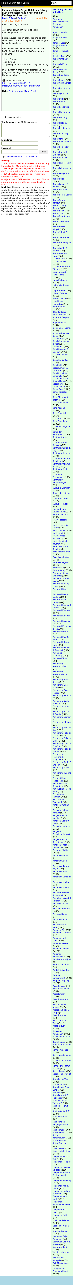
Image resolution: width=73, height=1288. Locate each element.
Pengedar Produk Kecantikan (61, 840)
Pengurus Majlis (60, 850)
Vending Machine (61, 1252)
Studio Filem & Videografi (60, 1101)
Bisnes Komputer (60, 146)
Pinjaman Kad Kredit (59, 939)
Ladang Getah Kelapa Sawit (59, 510)
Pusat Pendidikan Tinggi (61, 1011)
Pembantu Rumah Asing (61, 579)
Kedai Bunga (58, 338)
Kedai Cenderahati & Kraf (61, 342)
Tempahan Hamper (61, 1161)
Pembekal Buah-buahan (60, 595)
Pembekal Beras (60, 589)
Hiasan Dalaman (60, 293)
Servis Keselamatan (62, 1055)
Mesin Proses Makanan (59, 537)
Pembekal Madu (60, 631)
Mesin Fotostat (60, 519)
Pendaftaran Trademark (58, 800)
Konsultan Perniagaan (58, 25)
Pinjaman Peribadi (61, 948)
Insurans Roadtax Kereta (61, 334)
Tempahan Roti (60, 1215)
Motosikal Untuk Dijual (60, 547)
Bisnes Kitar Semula (62, 141)
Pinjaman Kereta (60, 943)
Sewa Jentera (59, 1084)
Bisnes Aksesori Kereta (60, 70)
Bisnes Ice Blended (61, 128)
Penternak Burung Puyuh (61, 867)
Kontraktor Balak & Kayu (62, 449)
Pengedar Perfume (61, 826)
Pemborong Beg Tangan (60, 691)
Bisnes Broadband (61, 74)
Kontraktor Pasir (60, 469)
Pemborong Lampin (62, 716)
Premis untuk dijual (62, 959)
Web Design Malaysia (58, 1259)
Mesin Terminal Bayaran (60, 542)
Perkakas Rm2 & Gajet (60, 926)
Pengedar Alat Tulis (62, 804)
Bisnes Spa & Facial (62, 216)
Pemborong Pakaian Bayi (62, 728)
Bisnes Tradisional (61, 237)
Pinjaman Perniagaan (58, 955)
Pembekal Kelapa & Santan (62, 606)
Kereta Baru (58, 389)
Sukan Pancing (60, 1143)
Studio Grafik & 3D (61, 1111)
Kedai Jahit (58, 365)
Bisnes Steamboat (61, 221)
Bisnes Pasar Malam (62, 162)
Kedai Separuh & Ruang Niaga (61, 379)
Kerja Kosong (59, 407)
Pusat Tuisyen (59, 1025)
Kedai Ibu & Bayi (60, 359)
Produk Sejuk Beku (61, 970)
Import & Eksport (61, 317)
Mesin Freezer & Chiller (60, 526)
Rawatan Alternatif (61, 1036)
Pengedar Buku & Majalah (61, 816)
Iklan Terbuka (59, 306)
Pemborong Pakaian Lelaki (62, 739)
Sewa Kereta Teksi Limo (61, 1088)
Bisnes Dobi (58, 98)
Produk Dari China (61, 964)
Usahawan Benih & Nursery (62, 1243)
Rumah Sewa (59, 1041)
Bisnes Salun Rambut (59, 201)
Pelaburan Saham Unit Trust (61, 574)
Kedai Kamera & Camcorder (60, 369)
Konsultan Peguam (61, 426)
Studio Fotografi (60, 1105)
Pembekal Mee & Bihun (61, 638)
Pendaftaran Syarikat (58, 795)
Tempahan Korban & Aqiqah (61, 1192)
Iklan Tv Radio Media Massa (59, 313)
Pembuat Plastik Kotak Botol (60, 784)
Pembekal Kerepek (61, 610)
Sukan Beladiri (59, 1132)
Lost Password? (32, 156)
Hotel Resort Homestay (58, 302)
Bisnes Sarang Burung (59, 206)
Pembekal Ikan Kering (60, 601)
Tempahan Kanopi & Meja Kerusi (61, 1173)
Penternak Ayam (16, 91)
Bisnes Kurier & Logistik (60, 153)
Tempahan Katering (62, 1180)
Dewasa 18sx (59, 258)
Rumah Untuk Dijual (62, 1044)
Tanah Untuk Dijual (62, 1151)
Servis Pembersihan (62, 1060)
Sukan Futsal (59, 1140)
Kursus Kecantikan (61, 493)
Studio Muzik (59, 1129)
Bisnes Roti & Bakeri (62, 194)
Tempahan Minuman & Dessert (62, 1203)
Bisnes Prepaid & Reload (61, 185)
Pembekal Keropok (61, 615)
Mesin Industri (59, 530)
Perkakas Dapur (60, 914)
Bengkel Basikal (60, 37)
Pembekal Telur (60, 658)
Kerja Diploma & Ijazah (60, 398)
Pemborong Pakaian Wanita (62, 750)
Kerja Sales (58, 418)
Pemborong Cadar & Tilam (61, 702)
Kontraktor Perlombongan (60, 481)
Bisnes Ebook (59, 101)
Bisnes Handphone (61, 112)
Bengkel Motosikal (61, 50)
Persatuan (57, 18)
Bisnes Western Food (60, 254)
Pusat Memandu (60, 999)
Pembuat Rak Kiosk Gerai (62, 790)
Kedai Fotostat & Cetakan (60, 350)
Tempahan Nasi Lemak (60, 1211)
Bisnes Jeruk (58, 138)
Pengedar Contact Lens (61, 822)
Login (26, 2)
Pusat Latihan (59, 993)
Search (12, 2)
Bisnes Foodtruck (61, 106)
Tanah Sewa (58, 1148)
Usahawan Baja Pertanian (60, 1237)
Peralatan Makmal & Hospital (61, 894)
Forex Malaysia (60, 280)
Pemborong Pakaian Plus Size (62, 745)
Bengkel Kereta (60, 45)
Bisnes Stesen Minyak (59, 228)
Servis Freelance (60, 1049)
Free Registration (14, 156)
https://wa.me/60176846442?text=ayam (21, 85)
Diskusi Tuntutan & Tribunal (62, 268)
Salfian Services (25, 18)
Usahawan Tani (60, 1247)
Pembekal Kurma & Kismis (62, 627)
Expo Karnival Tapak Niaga (59, 273)
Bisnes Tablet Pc (60, 232)
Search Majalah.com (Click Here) (62, 11)
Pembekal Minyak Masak (61, 643)
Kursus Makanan (60, 498)
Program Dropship (61, 980)
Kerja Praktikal (59, 413)
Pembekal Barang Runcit (61, 585)
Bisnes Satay (58, 210)
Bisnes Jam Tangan (61, 133)
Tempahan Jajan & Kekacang (61, 1168)
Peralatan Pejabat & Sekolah (62, 899)
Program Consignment (59, 976)
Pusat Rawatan (60, 1015)
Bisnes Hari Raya (60, 117)
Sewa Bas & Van (60, 1079)
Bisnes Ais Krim (60, 64)
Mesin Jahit (58, 533)
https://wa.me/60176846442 (16, 83)
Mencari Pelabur (60, 514)
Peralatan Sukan (60, 903)
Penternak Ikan (60, 871)
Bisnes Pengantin (61, 173)
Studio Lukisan (60, 1116)
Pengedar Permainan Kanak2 (61, 832)
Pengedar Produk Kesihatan (61, 846)
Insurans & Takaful (62, 327)
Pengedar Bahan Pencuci (60, 811)
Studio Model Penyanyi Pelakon (61, 1123)
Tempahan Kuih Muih (60, 1197)
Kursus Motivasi (60, 503)
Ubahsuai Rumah (61, 1225)
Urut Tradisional (60, 1231)
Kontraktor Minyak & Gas (61, 465)
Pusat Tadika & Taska (60, 1021)
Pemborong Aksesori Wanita (60, 673)
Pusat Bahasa (59, 986)
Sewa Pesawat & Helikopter (60, 1096)
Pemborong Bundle (62, 695)
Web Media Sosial (61, 1262)
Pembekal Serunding (57, 654)
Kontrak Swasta (60, 437)
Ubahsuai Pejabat (61, 1220)
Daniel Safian (8, 18)
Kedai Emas (58, 346)
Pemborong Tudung (62, 772)
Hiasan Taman (59, 298)
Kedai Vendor (59, 386)
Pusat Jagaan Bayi (61, 988)
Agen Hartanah (60, 32)
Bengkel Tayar (59, 56)
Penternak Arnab (60, 855)
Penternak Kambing (62, 876)
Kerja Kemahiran (60, 402)
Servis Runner (59, 1071)
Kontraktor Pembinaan (58, 475)
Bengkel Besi (59, 42)
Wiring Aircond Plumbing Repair (60, 1269)
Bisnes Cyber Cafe (61, 93)
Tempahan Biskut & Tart (62, 1157)
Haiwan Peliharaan (61, 285)
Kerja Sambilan (60, 421)
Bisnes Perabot (59, 178)
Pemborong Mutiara (62, 722)
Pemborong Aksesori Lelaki (60, 665)
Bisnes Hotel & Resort (60, 124)
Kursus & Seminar (61, 487)
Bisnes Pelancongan (62, 168)
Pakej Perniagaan (61, 21)
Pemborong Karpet (61, 706)
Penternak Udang (61, 887)
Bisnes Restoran (60, 189)
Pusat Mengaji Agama (59, 1006)
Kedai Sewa (58, 383)
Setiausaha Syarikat (62, 1073)
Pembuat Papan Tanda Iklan (60, 779)
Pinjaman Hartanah (62, 932)
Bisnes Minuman (60, 157)
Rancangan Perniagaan (58, 1032)
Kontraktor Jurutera (62, 453)
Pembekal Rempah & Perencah (61, 649)
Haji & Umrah (59, 290)
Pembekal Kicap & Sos (61, 622)
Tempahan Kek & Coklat (61, 1187)
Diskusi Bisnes (59, 261)
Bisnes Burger (59, 80)
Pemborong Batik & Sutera (62, 680)
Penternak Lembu (61, 882)
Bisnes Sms (58, 213)
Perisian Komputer (61, 908)
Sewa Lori (57, 1092)
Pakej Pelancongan (61, 551)
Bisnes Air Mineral (61, 58)
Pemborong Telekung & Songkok (58, 757)
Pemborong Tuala (61, 767)
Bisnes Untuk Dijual (62, 242)
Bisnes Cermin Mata (62, 82)
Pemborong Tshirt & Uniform (62, 763)
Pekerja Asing (59, 570)
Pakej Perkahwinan (61, 556)
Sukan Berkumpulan (59, 1136)
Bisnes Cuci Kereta (61, 88)
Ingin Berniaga (59, 322)
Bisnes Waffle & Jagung (60, 249)
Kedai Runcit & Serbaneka (60, 374)
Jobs (19, 2)
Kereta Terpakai (60, 391)
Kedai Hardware (60, 354)
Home (4, 2)
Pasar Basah (30, 91)
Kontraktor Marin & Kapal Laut (62, 459)
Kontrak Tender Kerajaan (60, 443)
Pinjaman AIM (59, 930)
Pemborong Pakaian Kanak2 (62, 734)
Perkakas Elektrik (61, 919)
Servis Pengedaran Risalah (61, 1067)
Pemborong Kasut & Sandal (61, 712)
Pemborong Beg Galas (60, 686)
